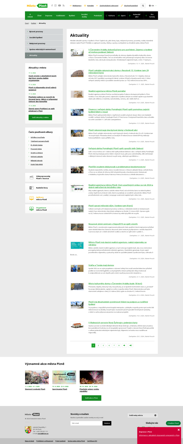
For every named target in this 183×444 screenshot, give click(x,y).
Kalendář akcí (136, 15)
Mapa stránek (29, 441)
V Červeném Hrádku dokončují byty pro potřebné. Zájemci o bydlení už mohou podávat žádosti (120, 50)
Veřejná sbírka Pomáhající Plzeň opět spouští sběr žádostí (115, 148)
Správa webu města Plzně (76, 441)
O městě (30, 15)
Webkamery (77, 6)
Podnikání (98, 15)
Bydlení (72, 15)
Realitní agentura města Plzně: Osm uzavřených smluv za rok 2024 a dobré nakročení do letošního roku (120, 186)
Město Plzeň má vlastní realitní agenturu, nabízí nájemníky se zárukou (117, 243)
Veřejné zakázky (37, 157)
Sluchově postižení (131, 6)
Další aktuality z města (40, 117)
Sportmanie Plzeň (59, 389)
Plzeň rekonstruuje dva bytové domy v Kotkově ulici (112, 130)
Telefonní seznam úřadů (40, 141)
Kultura (112, 15)
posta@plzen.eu (43, 434)
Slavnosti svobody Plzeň (35, 389)
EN (153, 6)
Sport (123, 15)
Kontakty (90, 6)
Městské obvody (36, 161)
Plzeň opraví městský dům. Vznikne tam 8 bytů (110, 205)
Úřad (39, 15)
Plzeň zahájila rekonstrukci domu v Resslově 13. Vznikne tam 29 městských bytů (118, 71)
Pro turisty (152, 15)
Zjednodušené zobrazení (109, 6)
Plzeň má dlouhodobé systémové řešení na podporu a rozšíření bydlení (118, 303)
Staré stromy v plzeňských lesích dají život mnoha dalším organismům (42, 78)
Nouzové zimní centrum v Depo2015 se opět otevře (113, 224)
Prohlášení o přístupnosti (44, 441)
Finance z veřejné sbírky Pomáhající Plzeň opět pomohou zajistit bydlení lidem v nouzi (119, 110)
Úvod (27, 23)
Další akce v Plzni (91, 398)
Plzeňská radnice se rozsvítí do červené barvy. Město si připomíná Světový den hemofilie (43, 99)
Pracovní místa (36, 149)
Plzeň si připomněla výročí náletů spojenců (42, 88)
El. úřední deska (36, 145)
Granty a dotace (37, 153)
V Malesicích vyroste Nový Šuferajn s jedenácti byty (112, 322)
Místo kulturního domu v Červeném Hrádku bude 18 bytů (115, 283)
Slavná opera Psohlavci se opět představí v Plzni (42, 110)
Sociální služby (84, 15)
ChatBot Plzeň (173, 423)
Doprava (48, 15)
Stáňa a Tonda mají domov (101, 265)
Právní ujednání (60, 441)
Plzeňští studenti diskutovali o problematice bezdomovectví (116, 166)
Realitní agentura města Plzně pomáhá (106, 91)
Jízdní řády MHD (37, 164)
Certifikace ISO (92, 441)
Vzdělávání (60, 15)
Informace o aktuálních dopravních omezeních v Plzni (159, 435)
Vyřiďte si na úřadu (38, 137)
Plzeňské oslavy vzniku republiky (89, 390)
